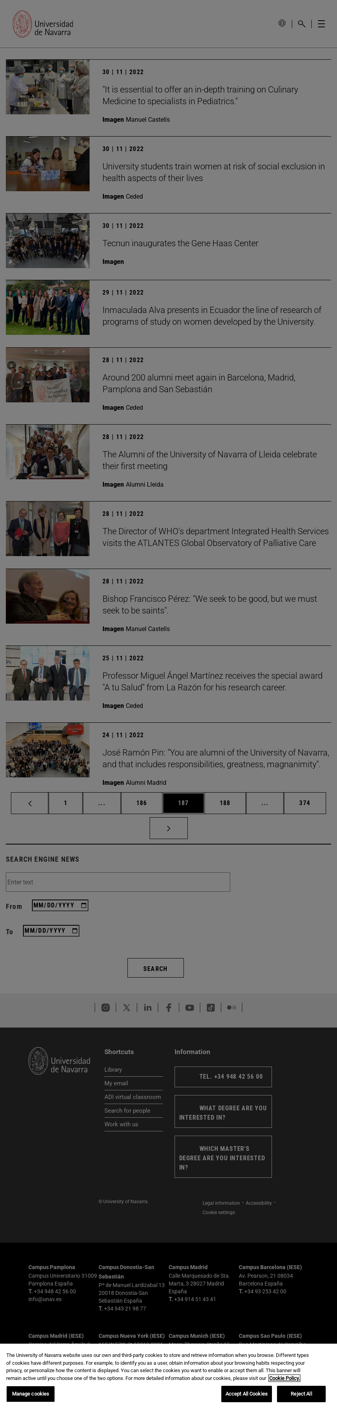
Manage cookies (30, 1394)
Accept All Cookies (247, 1394)
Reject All (301, 1394)
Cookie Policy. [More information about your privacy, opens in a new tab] (284, 1378)
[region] (168, 1377)
